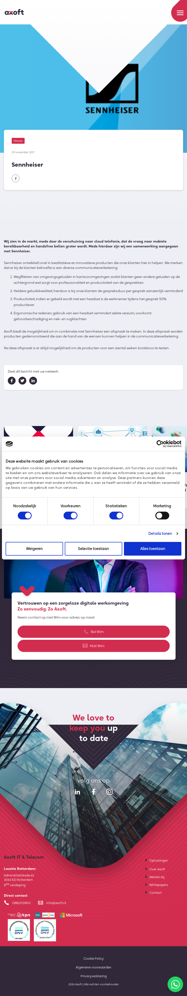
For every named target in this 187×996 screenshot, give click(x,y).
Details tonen (160, 533)
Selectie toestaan (93, 548)
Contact (155, 892)
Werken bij (156, 877)
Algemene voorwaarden (93, 967)
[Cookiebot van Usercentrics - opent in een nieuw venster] (160, 443)
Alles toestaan (152, 548)
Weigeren (34, 548)
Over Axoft (157, 869)
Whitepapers (158, 885)
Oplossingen (158, 860)
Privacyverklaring (94, 976)
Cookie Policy (94, 958)
